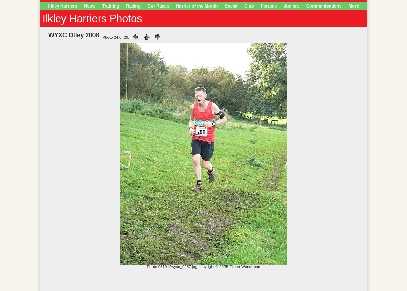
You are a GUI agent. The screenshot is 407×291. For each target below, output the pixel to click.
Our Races (158, 6)
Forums (269, 6)
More (354, 6)
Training (110, 6)
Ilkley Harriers (62, 6)
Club (249, 6)
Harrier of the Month (197, 6)
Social (230, 6)
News (89, 6)
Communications (324, 6)
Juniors (291, 6)
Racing (133, 6)
